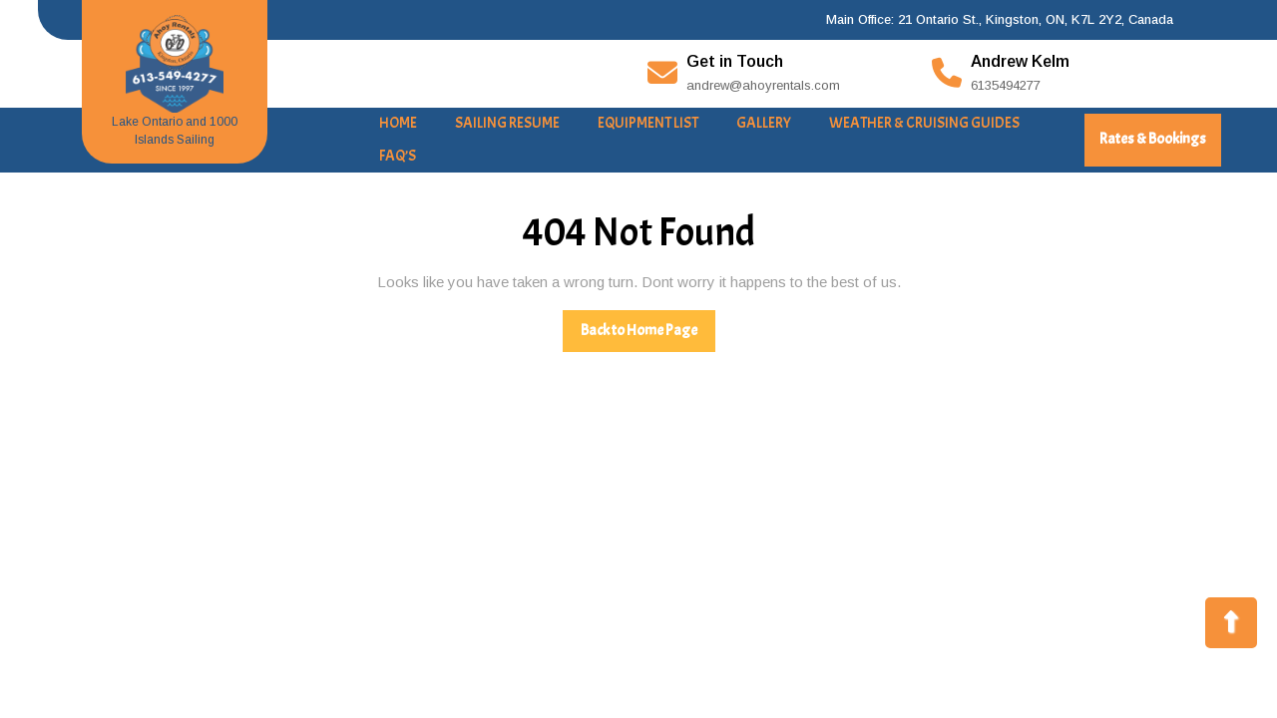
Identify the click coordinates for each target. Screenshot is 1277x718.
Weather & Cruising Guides (924, 123)
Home (398, 123)
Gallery (763, 123)
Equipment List (648, 123)
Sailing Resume (507, 123)
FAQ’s (397, 156)
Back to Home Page (648, 336)
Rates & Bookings (1160, 147)
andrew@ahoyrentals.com (763, 85)
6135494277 (1006, 85)
